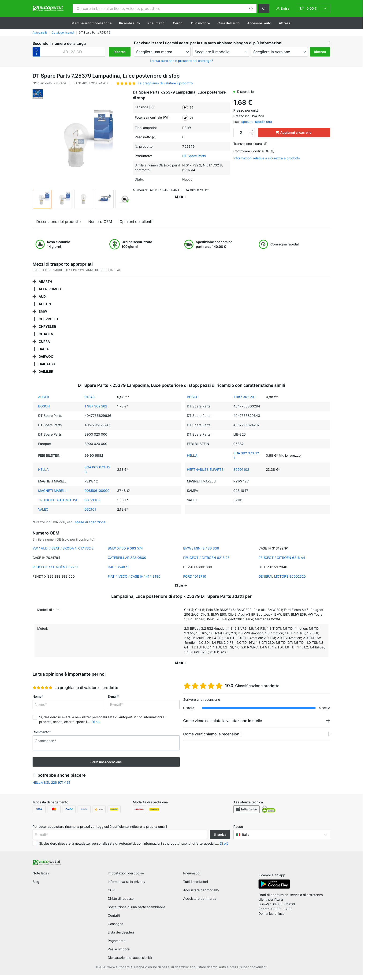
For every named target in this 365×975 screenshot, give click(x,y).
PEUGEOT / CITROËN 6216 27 (206, 558)
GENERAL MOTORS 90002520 (282, 576)
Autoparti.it (40, 32)
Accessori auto (259, 23)
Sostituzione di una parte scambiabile (136, 907)
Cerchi (178, 23)
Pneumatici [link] (191, 873)
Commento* (42, 732)
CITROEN (46, 334)
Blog (36, 882)
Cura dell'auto (228, 23)
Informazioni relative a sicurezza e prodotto (266, 158)
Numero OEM (100, 221)
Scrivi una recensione (106, 762)
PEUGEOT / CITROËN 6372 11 (55, 567)
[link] (313, 8)
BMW (43, 311)
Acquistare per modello (201, 890)
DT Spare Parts (194, 156)
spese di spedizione (256, 122)
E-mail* (113, 696)
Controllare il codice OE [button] (254, 151)
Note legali (41, 873)
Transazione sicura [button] (250, 144)
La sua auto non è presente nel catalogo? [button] (181, 61)
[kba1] (72, 51)
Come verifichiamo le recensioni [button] (211, 734)
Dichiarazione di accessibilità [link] (130, 958)
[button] (251, 8)
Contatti (114, 915)
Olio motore (200, 23)
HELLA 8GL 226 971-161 (51, 782)
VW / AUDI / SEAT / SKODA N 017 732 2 (63, 548)
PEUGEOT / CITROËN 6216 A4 (281, 558)
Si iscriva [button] (219, 834)
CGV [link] (111, 890)
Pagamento (116, 941)
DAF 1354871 (118, 567)
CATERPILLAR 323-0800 (127, 558)
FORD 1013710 (194, 576)
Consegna (115, 924)
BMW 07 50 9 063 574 (125, 548)
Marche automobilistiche (91, 23)
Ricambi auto (129, 23)
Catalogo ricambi (63, 32)
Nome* (38, 696)
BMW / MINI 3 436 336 (201, 548)
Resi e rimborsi (119, 949)
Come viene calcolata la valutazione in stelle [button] (222, 720)
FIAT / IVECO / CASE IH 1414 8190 (134, 576)
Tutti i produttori (195, 882)
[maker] (162, 51)
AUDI (43, 296)
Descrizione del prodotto (58, 221)
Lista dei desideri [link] (121, 932)
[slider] (42, 687)
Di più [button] (96, 722)
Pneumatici (156, 23)
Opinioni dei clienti (135, 221)
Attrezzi (285, 23)
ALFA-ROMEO (50, 289)
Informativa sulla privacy (126, 882)
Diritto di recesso (121, 898)
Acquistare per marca (199, 898)
